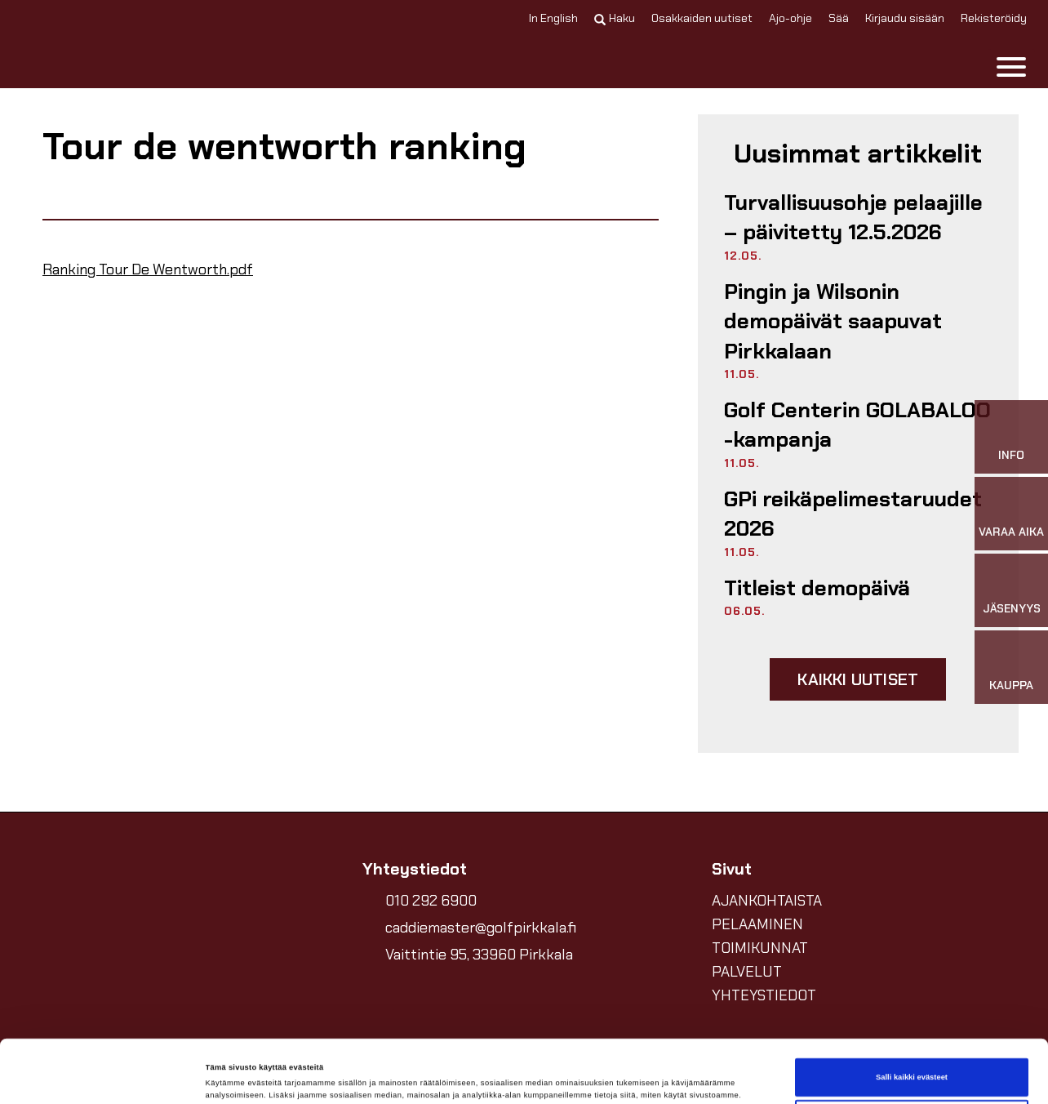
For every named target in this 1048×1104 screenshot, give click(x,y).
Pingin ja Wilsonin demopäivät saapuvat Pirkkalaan (833, 321)
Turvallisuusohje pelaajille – (853, 217)
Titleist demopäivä (817, 588)
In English (553, 18)
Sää (838, 18)
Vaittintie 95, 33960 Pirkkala (479, 954)
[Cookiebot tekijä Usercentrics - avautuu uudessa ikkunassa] (105, 1076)
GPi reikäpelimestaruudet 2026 (853, 513)
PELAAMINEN (757, 924)
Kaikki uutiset (857, 679)
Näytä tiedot (228, 1077)
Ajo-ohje (790, 18)
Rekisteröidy (994, 18)
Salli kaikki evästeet (912, 1018)
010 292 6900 (431, 900)
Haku (614, 18)
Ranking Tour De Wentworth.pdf (147, 269)
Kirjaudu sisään (904, 18)
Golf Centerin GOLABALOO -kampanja (857, 424)
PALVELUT (747, 972)
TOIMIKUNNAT (760, 948)
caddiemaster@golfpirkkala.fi (480, 927)
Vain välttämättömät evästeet (912, 1060)
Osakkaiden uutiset (702, 18)
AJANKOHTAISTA (767, 900)
